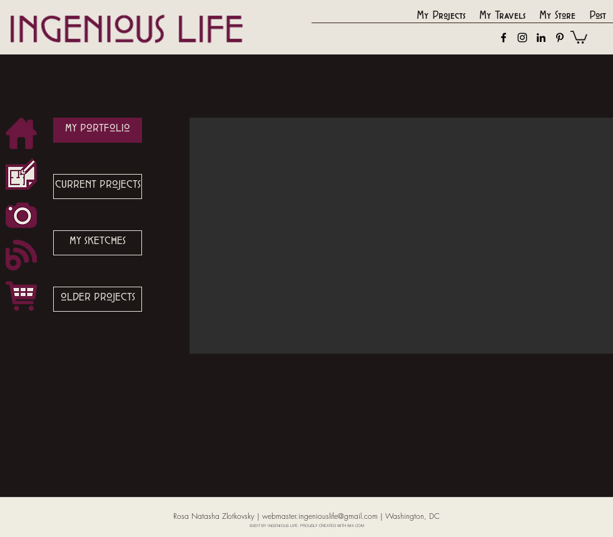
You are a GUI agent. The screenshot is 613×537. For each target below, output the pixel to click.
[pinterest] (560, 37)
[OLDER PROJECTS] (97, 299)
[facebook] (503, 37)
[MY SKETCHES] (97, 242)
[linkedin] (541, 37)
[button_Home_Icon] (21, 133)
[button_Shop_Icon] (21, 296)
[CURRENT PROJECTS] (97, 186)
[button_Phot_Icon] (21, 214)
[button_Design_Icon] (21, 174)
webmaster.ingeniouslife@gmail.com (320, 516)
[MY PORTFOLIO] (97, 130)
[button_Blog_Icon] (21, 255)
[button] (578, 36)
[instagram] (522, 37)
